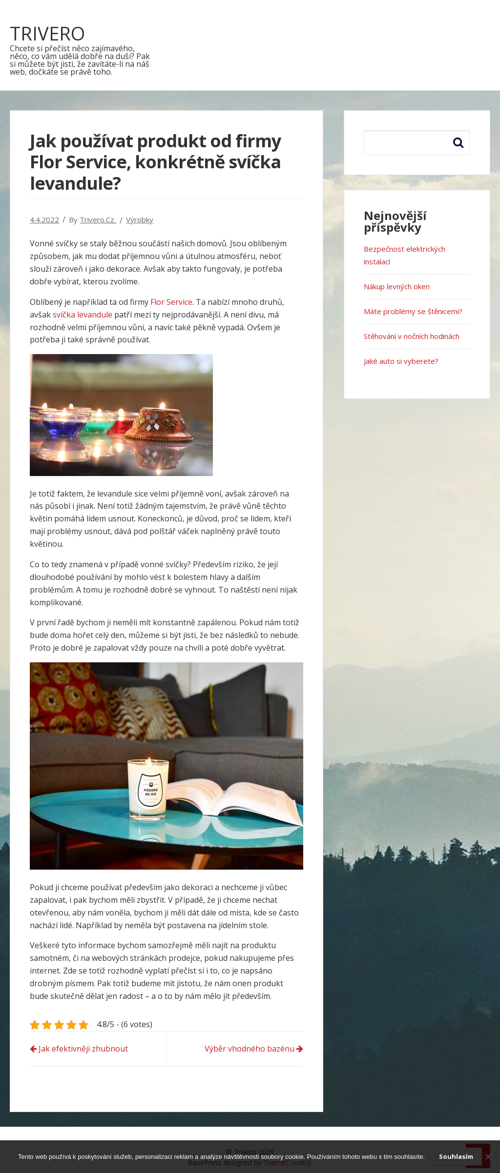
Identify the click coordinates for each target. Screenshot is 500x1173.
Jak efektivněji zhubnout (83, 1048)
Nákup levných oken (397, 286)
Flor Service (171, 302)
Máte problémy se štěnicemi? (413, 311)
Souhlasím (456, 1156)
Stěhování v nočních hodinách (411, 336)
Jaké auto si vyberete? (401, 361)
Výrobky (139, 219)
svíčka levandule (82, 314)
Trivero (47, 33)
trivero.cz (98, 219)
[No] (488, 1156)
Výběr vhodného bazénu (249, 1048)
